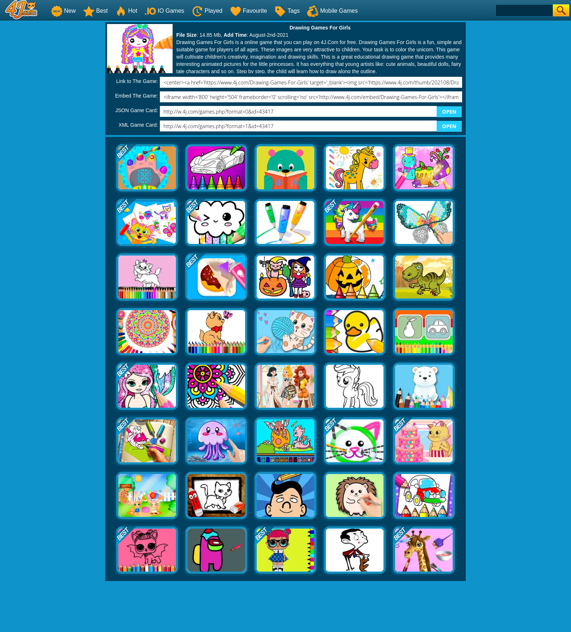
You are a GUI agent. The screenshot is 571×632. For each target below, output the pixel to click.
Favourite (248, 11)
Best (95, 11)
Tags (287, 11)
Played (207, 11)
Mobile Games (332, 11)
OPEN (449, 111)
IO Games (164, 11)
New (63, 11)
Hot (126, 11)
